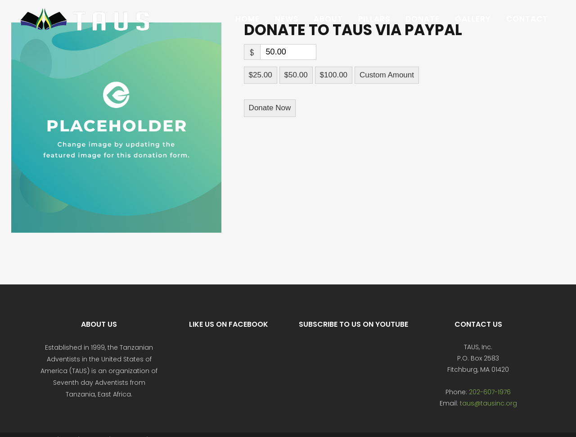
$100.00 (333, 75)
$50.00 (296, 75)
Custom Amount (387, 75)
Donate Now (270, 108)
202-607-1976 (490, 391)
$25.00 (260, 75)
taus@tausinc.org (488, 403)
